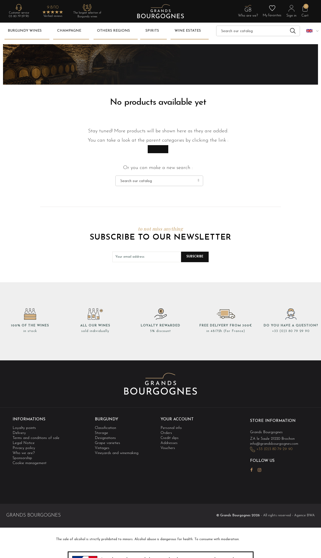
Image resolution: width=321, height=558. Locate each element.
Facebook (251, 470)
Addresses (169, 443)
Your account (177, 419)
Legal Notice (24, 443)
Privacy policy (24, 448)
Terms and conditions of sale (36, 438)
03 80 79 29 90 (19, 16)
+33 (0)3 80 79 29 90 (291, 331)
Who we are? (24, 453)
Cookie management (29, 463)
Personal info (171, 428)
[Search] (258, 31)
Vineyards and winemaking (116, 453)
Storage (101, 433)
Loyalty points (24, 428)
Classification (105, 428)
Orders (166, 433)
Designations (105, 438)
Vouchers (167, 448)
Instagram (259, 470)
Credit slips (169, 438)
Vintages (102, 448)
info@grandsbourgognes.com (274, 444)
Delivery (19, 433)
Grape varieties (107, 443)
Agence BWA (304, 515)
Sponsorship (22, 458)
